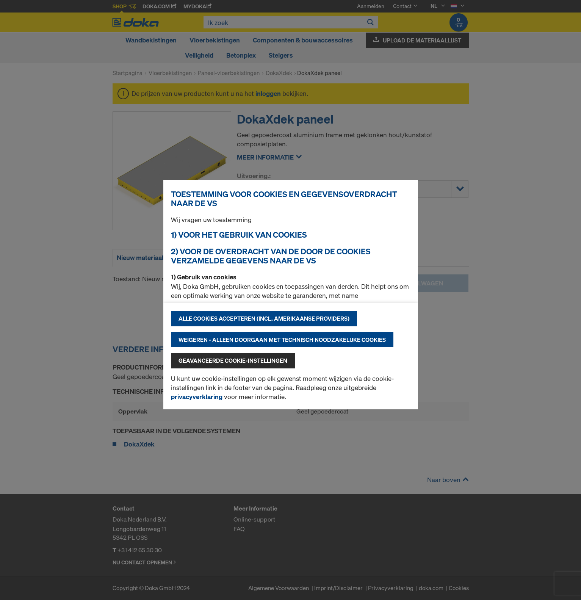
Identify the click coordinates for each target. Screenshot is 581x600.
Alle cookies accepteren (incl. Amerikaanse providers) (264, 318)
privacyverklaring (196, 396)
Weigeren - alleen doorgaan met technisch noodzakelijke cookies (282, 339)
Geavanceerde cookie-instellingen (233, 360)
